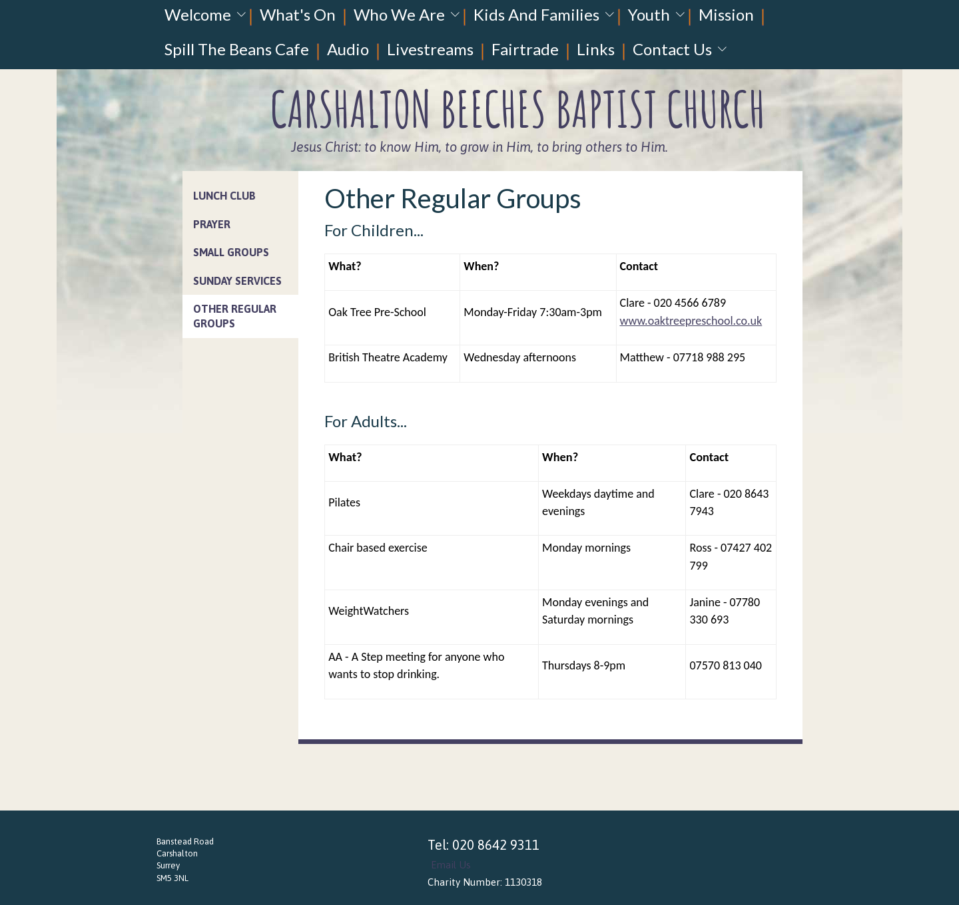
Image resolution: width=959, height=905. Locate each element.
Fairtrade (525, 49)
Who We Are (399, 14)
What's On (298, 14)
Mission (726, 14)
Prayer (211, 224)
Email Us (451, 864)
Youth (649, 14)
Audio (348, 49)
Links (596, 49)
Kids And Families (536, 14)
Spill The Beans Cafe (236, 49)
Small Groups (231, 252)
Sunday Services (237, 281)
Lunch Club (224, 196)
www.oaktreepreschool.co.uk (691, 320)
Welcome (197, 14)
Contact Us (672, 49)
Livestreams (430, 49)
